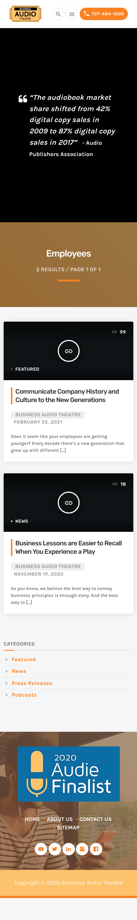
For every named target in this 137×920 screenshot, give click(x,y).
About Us (60, 819)
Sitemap (68, 827)
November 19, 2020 (39, 574)
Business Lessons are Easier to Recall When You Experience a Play (68, 547)
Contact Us (95, 819)
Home (32, 819)
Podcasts (24, 695)
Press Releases (32, 683)
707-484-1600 (103, 14)
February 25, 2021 (38, 422)
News (21, 521)
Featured (27, 369)
